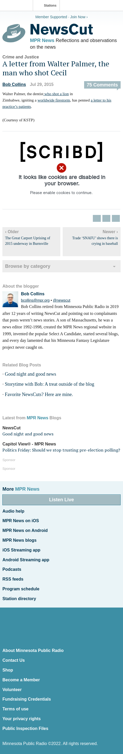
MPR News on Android (25, 530)
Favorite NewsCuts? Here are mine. (39, 394)
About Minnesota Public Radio (32, 650)
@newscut (61, 300)
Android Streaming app (25, 560)
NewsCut (11, 428)
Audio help (13, 511)
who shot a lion (56, 94)
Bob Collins (14, 84)
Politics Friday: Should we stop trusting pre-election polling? (61, 450)
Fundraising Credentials (26, 699)
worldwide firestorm (54, 100)
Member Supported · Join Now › (61, 17)
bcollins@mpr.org (35, 300)
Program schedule (20, 589)
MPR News (42, 40)
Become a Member (21, 680)
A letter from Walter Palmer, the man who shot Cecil (55, 68)
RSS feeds (12, 579)
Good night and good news (30, 374)
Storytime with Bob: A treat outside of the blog (49, 384)
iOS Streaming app (21, 550)
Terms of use (15, 709)
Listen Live (61, 499)
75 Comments (102, 85)
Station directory (19, 598)
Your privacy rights (21, 718)
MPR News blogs (19, 540)
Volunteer (12, 689)
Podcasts (11, 569)
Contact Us (13, 660)
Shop (7, 670)
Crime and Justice (20, 57)
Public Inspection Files (25, 728)
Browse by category (27, 266)
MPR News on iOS (20, 520)
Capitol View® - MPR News (29, 444)
